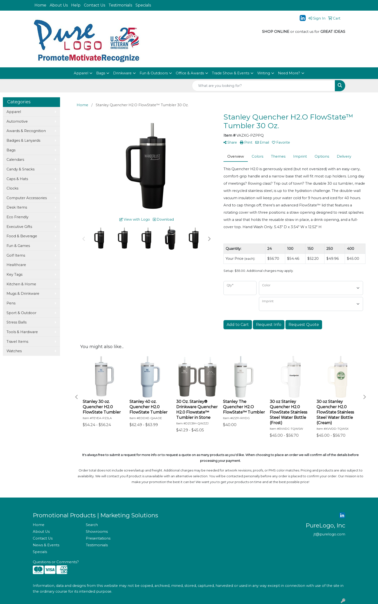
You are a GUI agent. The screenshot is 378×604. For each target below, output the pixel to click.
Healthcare (16, 265)
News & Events (46, 545)
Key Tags (14, 274)
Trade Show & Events (230, 73)
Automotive (17, 121)
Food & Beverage (22, 236)
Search (92, 525)
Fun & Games (18, 246)
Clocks (12, 188)
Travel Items (17, 341)
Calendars (15, 159)
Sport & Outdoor (21, 313)
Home (40, 5)
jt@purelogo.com (329, 534)
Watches (14, 351)
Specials (143, 5)
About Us (59, 5)
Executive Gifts (19, 227)
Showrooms (97, 531)
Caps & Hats (17, 179)
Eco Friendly (17, 217)
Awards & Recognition (26, 131)
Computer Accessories (27, 198)
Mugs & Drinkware (23, 293)
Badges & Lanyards (23, 140)
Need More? (289, 73)
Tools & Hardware (22, 332)
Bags (100, 73)
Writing (263, 73)
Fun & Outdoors (154, 73)
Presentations (98, 538)
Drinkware (122, 73)
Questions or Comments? (56, 562)
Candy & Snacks (20, 169)
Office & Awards (190, 73)
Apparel (81, 73)
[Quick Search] (263, 85)
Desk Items (17, 207)
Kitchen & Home (21, 284)
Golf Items (16, 255)
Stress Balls (17, 322)
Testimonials (120, 5)
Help (76, 5)
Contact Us (94, 5)
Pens (11, 303)
